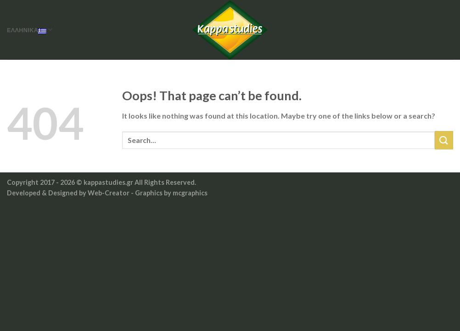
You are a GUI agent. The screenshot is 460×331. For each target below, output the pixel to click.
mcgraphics (190, 193)
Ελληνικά (30, 30)
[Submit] (444, 140)
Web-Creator (108, 193)
